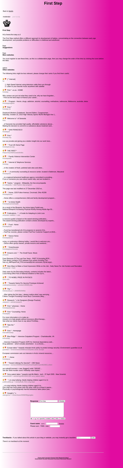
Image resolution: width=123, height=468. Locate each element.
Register (61, 426)
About (67, 460)
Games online (41, 460)
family (11, 11)
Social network (38, 461)
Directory (69, 461)
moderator (6, 17)
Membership (62, 460)
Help (57, 460)
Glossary (53, 460)
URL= (57, 421)
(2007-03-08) (16, 17)
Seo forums (57, 461)
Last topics (47, 460)
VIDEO (62, 421)
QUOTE (42, 421)
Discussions (50, 461)
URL (53, 421)
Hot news (45, 461)
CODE (48, 421)
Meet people (63, 461)
